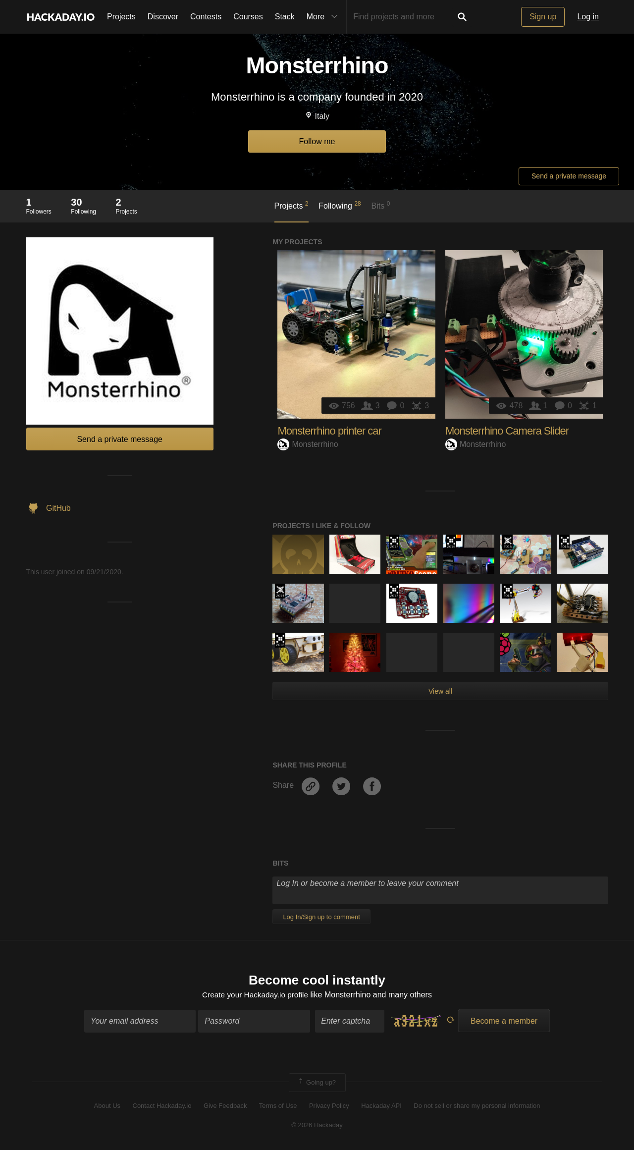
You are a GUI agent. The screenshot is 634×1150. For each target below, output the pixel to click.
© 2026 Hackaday (317, 1125)
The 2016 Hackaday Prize (451, 542)
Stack (285, 16)
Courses (248, 16)
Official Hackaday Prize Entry (280, 591)
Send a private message (568, 176)
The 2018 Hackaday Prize (564, 542)
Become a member (504, 1022)
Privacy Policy (329, 1106)
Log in (588, 16)
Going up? (316, 1083)
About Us (107, 1106)
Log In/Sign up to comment (321, 917)
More (324, 17)
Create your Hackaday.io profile (255, 995)
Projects (121, 16)
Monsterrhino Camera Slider (507, 431)
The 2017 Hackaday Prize (394, 542)
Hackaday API (381, 1106)
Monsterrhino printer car (329, 431)
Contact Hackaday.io (162, 1106)
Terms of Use (278, 1106)
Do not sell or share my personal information (477, 1106)
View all (440, 691)
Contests (205, 16)
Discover (163, 16)
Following (339, 205)
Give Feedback (225, 1106)
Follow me (317, 141)
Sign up (542, 16)
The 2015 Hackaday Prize (507, 542)
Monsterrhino (307, 444)
